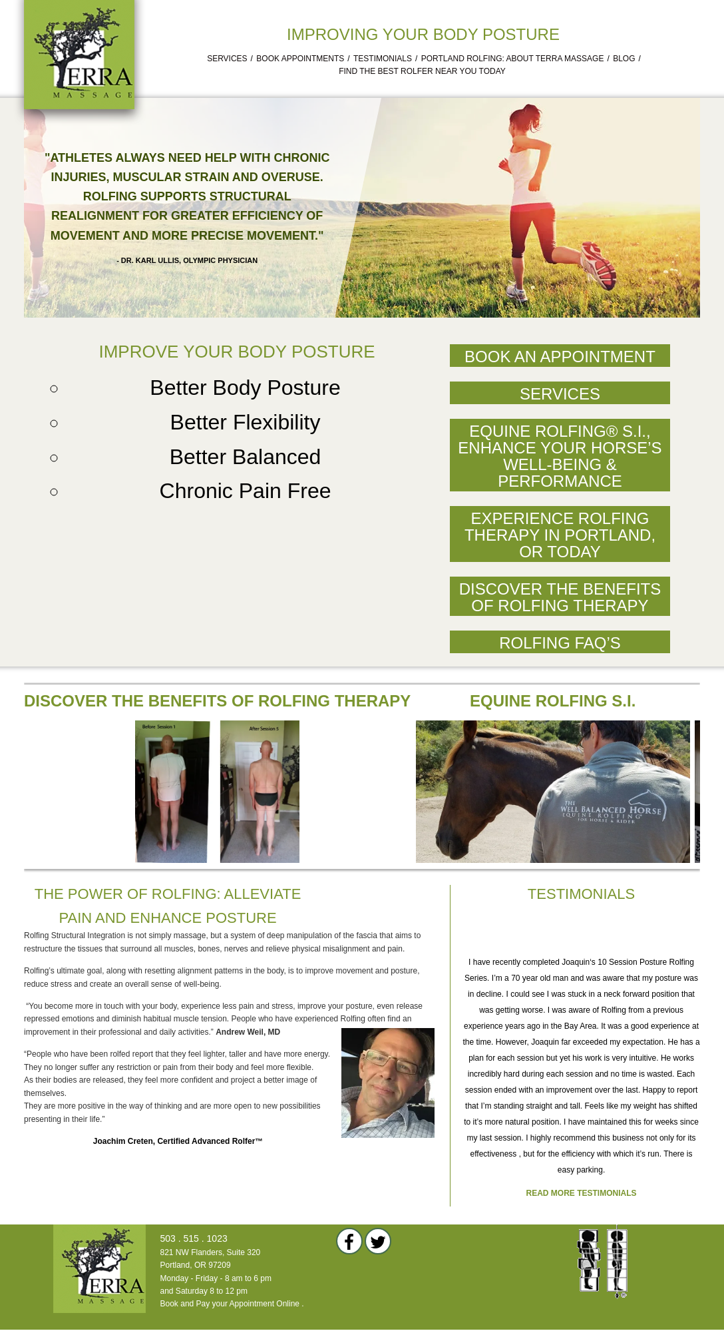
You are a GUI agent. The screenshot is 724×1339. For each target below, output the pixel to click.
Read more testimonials (581, 1193)
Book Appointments (300, 58)
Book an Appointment (559, 357)
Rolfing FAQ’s (560, 643)
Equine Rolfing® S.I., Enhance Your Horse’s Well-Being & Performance (559, 456)
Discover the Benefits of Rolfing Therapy (560, 597)
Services (227, 58)
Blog (624, 58)
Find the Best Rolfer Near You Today (422, 71)
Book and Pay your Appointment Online (229, 1303)
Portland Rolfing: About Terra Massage (512, 58)
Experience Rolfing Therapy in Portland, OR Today (559, 535)
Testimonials (382, 58)
